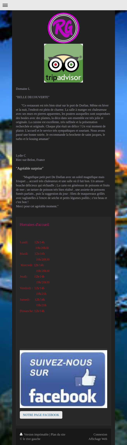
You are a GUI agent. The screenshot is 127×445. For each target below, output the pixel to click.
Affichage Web (98, 439)
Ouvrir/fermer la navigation (63, 5)
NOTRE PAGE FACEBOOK (41, 415)
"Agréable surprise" (29, 168)
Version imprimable (34, 434)
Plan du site (58, 434)
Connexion (100, 434)
